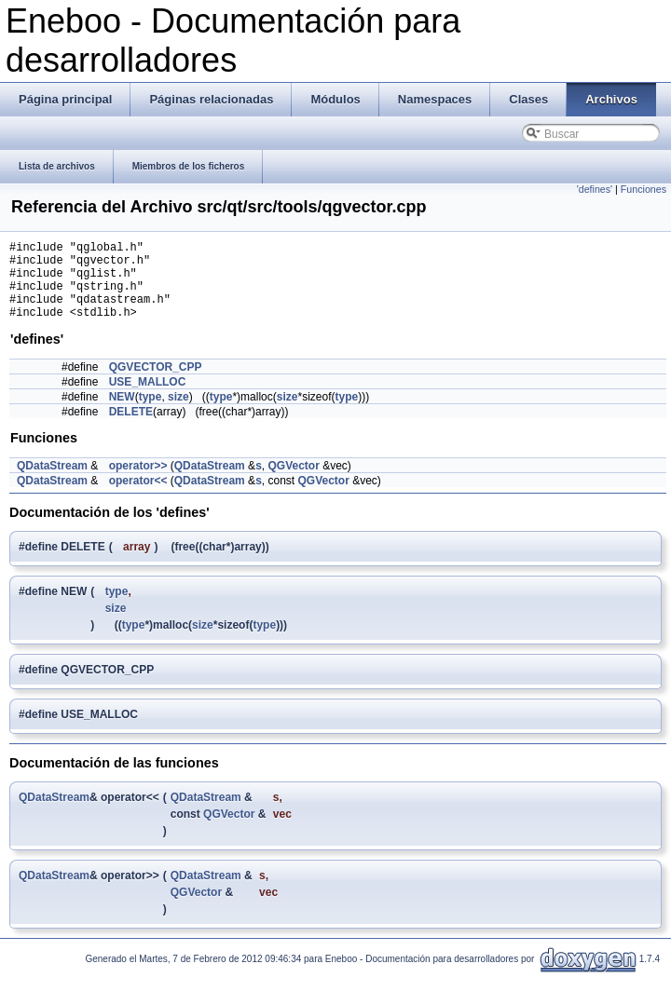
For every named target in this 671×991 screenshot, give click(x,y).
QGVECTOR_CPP (155, 383)
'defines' (594, 189)
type (150, 413)
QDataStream (52, 482)
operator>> (138, 482)
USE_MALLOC (147, 398)
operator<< (138, 497)
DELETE (131, 428)
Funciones (643, 189)
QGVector (293, 482)
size (178, 413)
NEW (122, 413)
